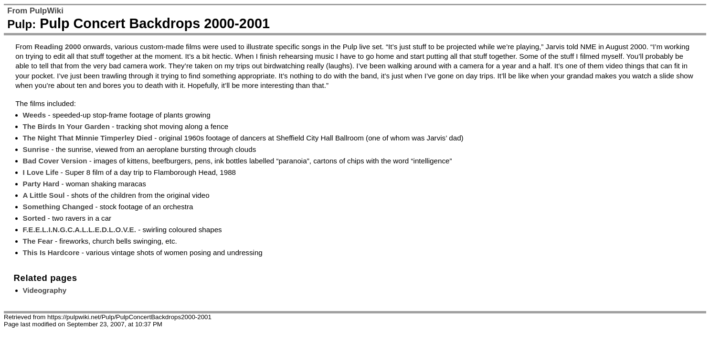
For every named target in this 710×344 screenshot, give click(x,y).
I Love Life (41, 172)
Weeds (34, 115)
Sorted (34, 218)
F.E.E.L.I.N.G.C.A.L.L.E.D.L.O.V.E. (79, 230)
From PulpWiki (35, 10)
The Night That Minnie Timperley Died (87, 138)
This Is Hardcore (51, 252)
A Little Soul (44, 195)
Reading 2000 (57, 47)
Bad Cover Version (55, 161)
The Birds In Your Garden (66, 126)
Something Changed (58, 207)
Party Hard (41, 184)
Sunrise (36, 149)
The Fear (38, 241)
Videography (45, 290)
